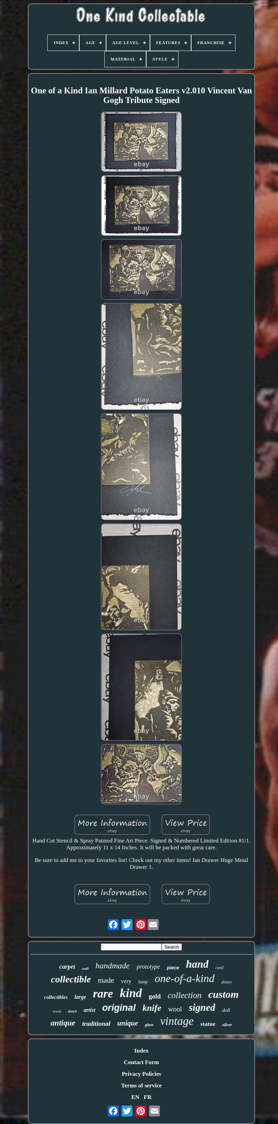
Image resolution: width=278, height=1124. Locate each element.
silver (227, 1024)
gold (155, 996)
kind (131, 993)
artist (89, 1010)
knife (151, 1008)
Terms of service (141, 1085)
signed (202, 1007)
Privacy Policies (141, 1074)
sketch (72, 1011)
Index (141, 1050)
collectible (71, 979)
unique (127, 1023)
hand (197, 964)
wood (57, 1011)
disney (226, 982)
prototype (148, 966)
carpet (67, 966)
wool (175, 1009)
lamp (143, 981)
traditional (96, 1023)
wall (85, 968)
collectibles (56, 997)
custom (223, 994)
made (106, 980)
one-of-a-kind (185, 978)
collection (184, 995)
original (119, 1008)
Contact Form (141, 1062)
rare (103, 993)
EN (135, 1097)
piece (173, 967)
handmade (112, 965)
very (126, 981)
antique (63, 1023)
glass (149, 1024)
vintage (177, 1021)
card (219, 967)
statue (207, 1024)
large (80, 997)
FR (148, 1097)
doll (226, 1010)
